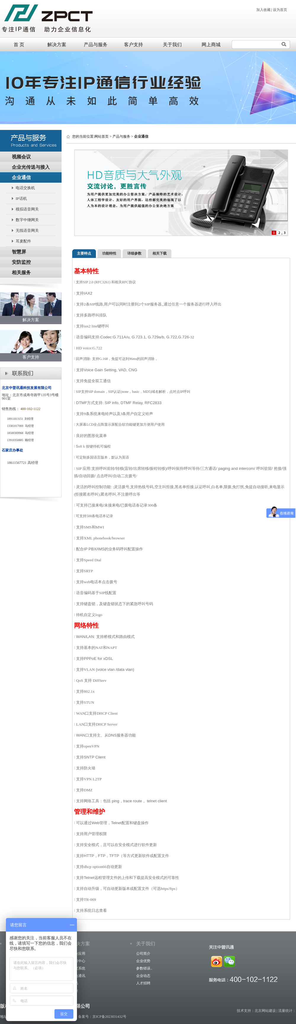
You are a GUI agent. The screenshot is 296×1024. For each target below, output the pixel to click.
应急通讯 (78, 976)
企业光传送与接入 (31, 167)
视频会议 (21, 156)
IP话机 (21, 198)
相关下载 (159, 253)
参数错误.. (144, 968)
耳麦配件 (23, 241)
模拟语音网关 (27, 209)
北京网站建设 (265, 1011)
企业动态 (143, 976)
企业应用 (78, 953)
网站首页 (101, 136)
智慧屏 (19, 251)
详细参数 (134, 253)
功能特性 (109, 253)
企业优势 (143, 961)
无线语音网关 (27, 230)
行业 (74, 990)
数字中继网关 (27, 220)
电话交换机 (25, 188)
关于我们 (172, 44)
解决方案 (56, 44)
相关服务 (21, 272)
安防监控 (21, 262)
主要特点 (84, 253)
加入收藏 (263, 10)
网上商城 (211, 44)
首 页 (19, 44)
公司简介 (143, 953)
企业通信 (21, 177)
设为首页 (280, 10)
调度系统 (78, 968)
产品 (74, 983)
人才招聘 (143, 983)
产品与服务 (95, 44)
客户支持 (133, 44)
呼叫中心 (78, 961)
